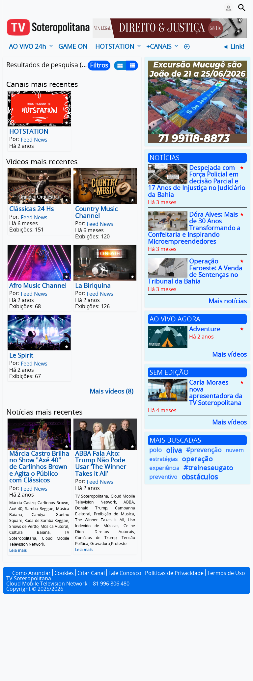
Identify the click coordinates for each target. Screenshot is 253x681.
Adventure (204, 329)
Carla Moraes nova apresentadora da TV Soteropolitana (215, 392)
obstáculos (200, 477)
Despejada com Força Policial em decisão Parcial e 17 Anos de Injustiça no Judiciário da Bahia (196, 181)
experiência (164, 468)
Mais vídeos (229, 354)
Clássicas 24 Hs (31, 209)
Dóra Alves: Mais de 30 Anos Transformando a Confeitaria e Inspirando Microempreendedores (194, 228)
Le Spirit (21, 355)
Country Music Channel (96, 212)
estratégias (163, 459)
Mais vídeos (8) (111, 391)
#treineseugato (208, 468)
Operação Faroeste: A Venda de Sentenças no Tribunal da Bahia (195, 271)
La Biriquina (93, 285)
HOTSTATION (28, 131)
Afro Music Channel (38, 285)
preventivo (163, 476)
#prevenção (203, 450)
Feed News (34, 139)
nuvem (235, 450)
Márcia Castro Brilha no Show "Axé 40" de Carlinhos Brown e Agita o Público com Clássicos (39, 467)
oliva (174, 450)
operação (197, 459)
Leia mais (18, 550)
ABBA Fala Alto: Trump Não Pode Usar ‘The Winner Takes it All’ (100, 463)
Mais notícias (228, 300)
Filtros (99, 65)
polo (155, 450)
